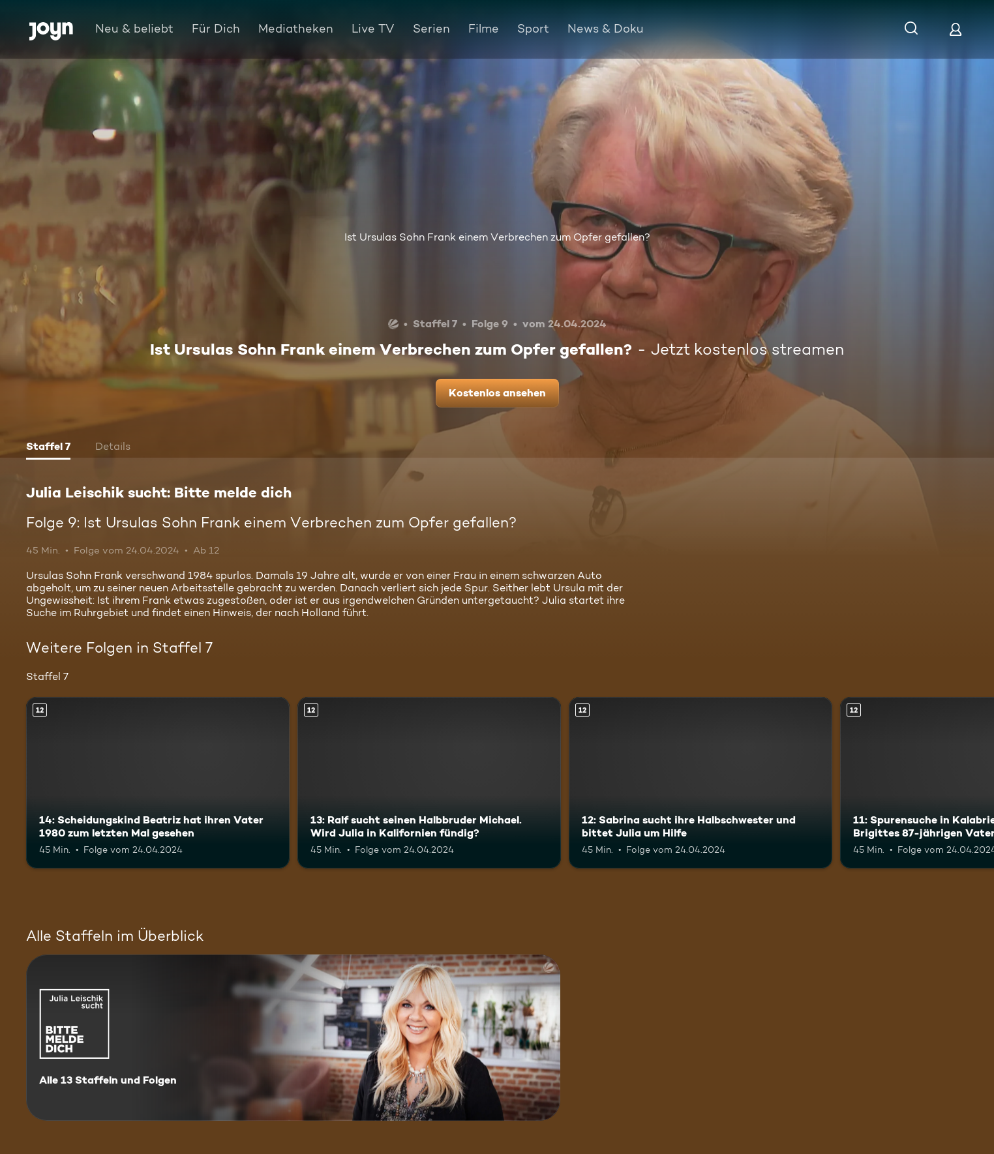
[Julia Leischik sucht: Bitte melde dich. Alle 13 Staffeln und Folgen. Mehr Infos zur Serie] (293, 1037)
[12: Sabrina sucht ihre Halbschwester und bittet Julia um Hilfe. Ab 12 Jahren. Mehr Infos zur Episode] (700, 782)
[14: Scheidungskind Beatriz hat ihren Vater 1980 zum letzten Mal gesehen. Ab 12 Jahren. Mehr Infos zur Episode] (158, 782)
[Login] (955, 29)
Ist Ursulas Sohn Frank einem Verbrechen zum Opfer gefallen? (497, 237)
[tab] (48, 448)
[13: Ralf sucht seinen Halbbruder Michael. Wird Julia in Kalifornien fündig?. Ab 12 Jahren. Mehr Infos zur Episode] (429, 782)
